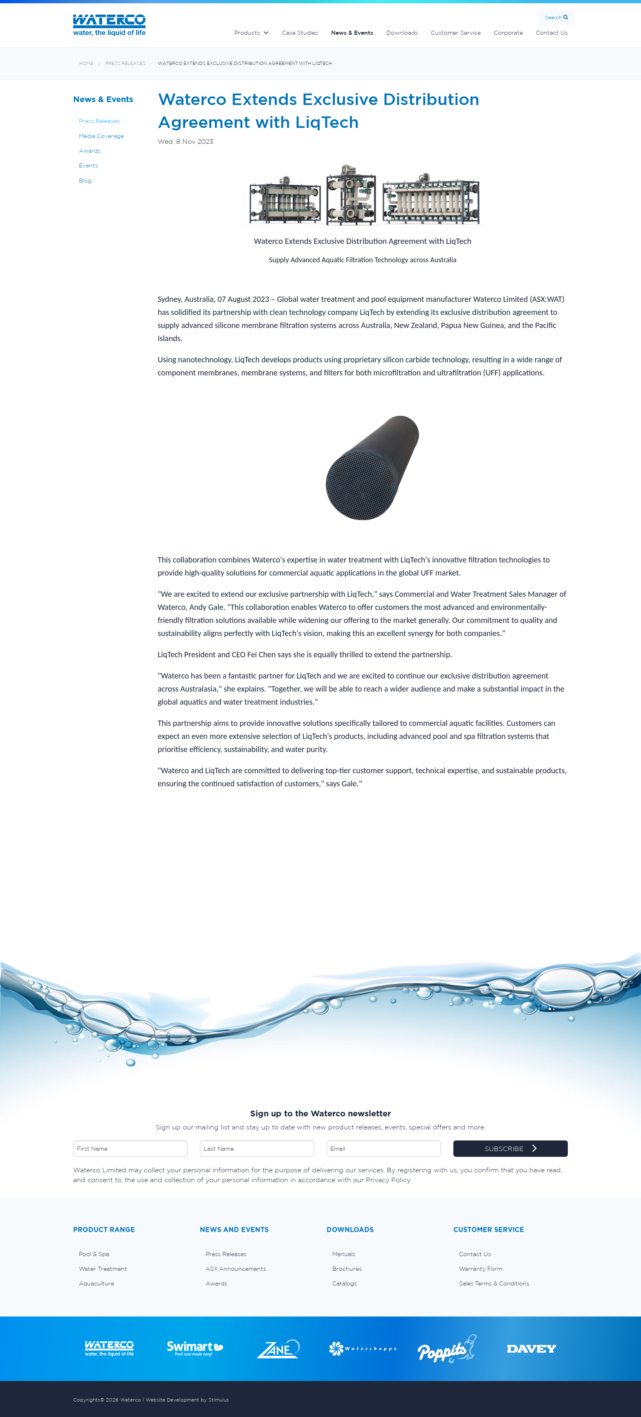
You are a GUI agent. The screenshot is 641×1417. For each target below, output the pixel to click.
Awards (90, 150)
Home (86, 63)
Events (88, 165)
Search (553, 17)
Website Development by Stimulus (187, 1399)
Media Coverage (101, 136)
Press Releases (125, 63)
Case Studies (300, 32)
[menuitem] (130, 1254)
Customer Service (456, 32)
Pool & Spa (94, 1254)
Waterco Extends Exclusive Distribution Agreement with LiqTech (245, 63)
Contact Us (552, 32)
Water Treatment (103, 1268)
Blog (85, 180)
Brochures (347, 1268)
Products (247, 32)
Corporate (508, 32)
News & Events (352, 32)
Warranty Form (480, 1268)
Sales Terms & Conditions (494, 1283)
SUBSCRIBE (511, 1149)
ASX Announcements (236, 1268)
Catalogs (344, 1283)
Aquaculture (96, 1283)
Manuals (343, 1254)
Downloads (402, 32)
